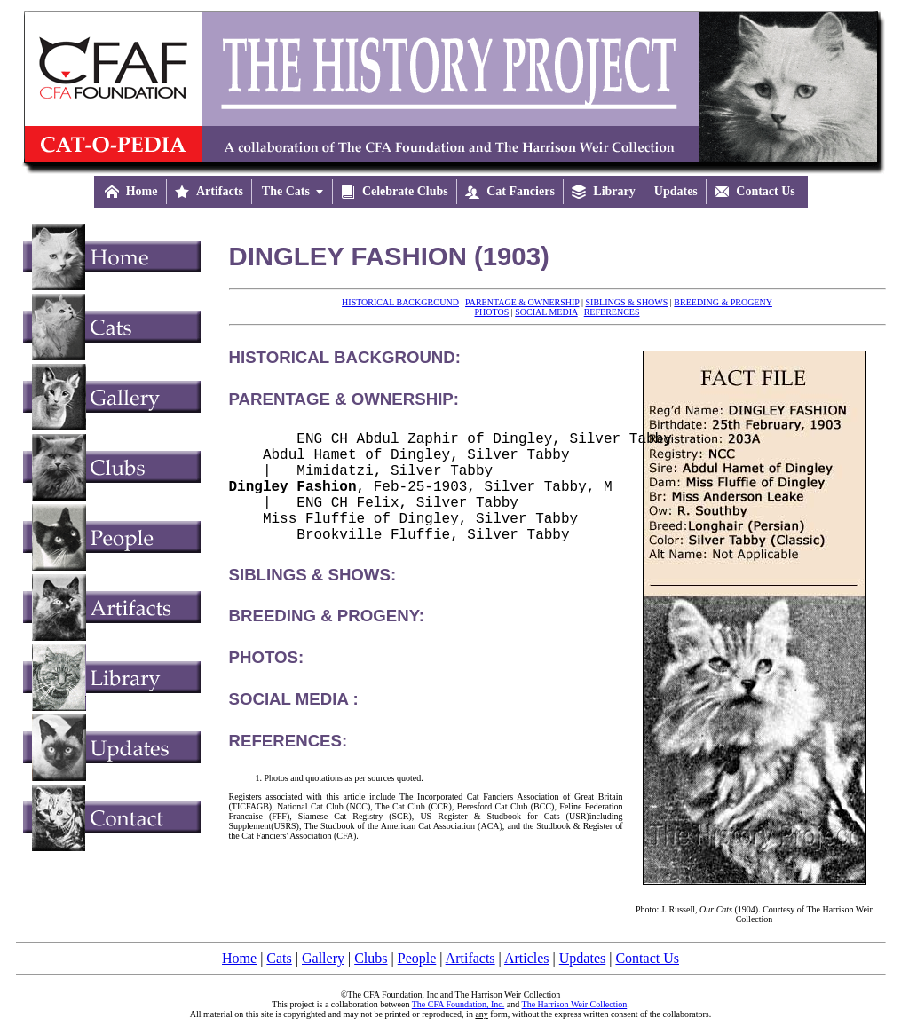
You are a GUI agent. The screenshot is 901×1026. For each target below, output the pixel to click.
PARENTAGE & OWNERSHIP (522, 302)
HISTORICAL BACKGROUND (400, 302)
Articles (526, 958)
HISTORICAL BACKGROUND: (345, 357)
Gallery (323, 958)
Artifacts (470, 958)
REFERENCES (612, 312)
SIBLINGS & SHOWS (627, 302)
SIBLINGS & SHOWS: (313, 599)
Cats (278, 958)
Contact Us (647, 958)
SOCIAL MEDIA (546, 312)
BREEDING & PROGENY (723, 302)
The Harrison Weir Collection (575, 1004)
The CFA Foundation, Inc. (458, 1004)
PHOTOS (491, 312)
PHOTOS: (266, 682)
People (417, 958)
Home (239, 958)
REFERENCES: (288, 765)
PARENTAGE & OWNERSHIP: (344, 399)
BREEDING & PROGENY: (326, 640)
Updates (582, 958)
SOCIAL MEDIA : (294, 723)
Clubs (370, 958)
